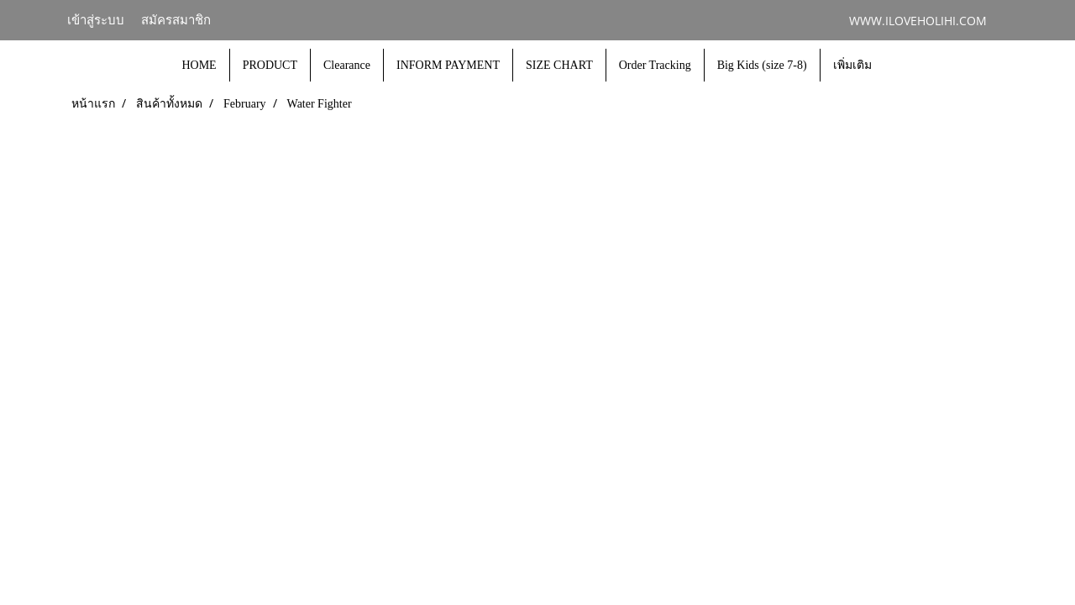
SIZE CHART (559, 65)
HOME (198, 65)
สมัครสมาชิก (176, 20)
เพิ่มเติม (852, 65)
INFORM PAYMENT (448, 65)
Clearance (346, 65)
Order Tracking (655, 65)
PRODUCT (270, 65)
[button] (899, 65)
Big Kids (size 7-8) (762, 65)
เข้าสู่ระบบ (95, 20)
